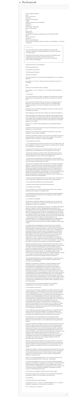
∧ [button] (66, 394)
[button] (19, 2)
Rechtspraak (29, 2)
